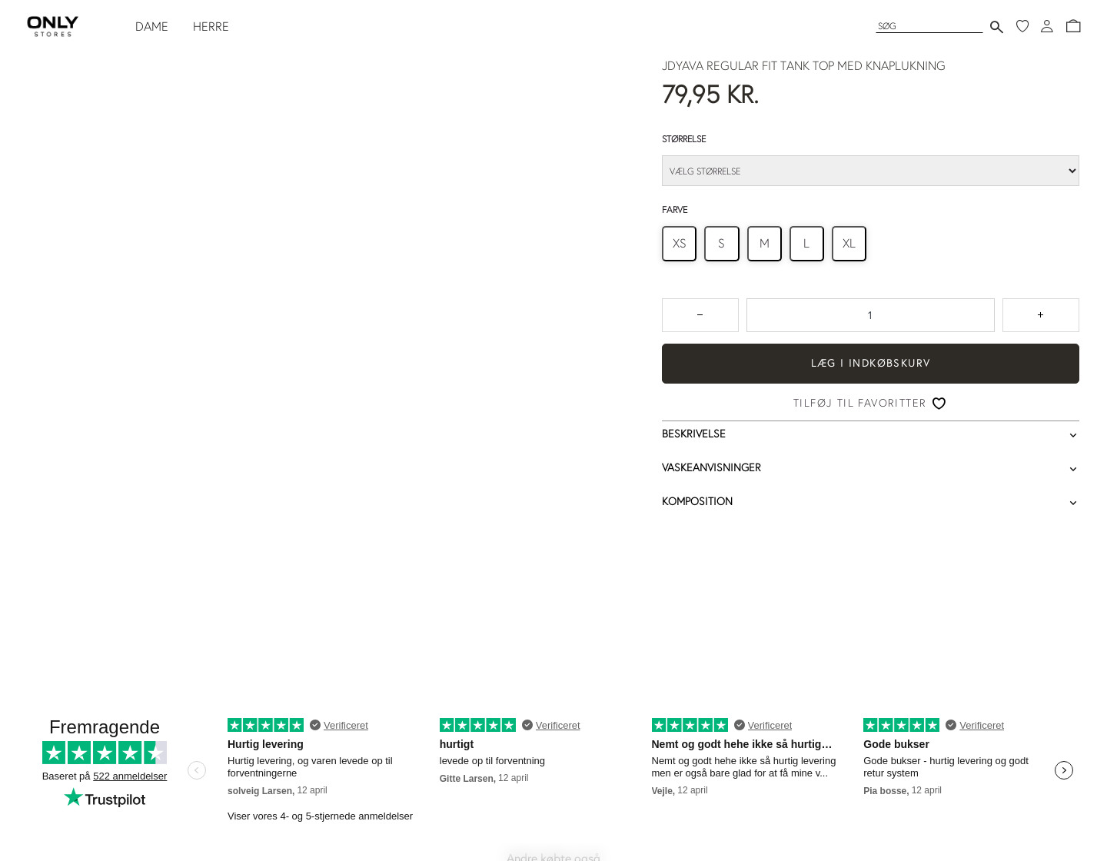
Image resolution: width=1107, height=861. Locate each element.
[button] (1073, 26)
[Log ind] (1047, 26)
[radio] (679, 243)
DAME (151, 26)
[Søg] (929, 25)
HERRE (211, 26)
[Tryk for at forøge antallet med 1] (1040, 315)
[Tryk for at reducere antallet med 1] (700, 315)
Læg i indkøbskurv (871, 363)
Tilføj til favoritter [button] (859, 403)
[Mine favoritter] (1022, 26)
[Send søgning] (996, 26)
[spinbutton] (870, 315)
